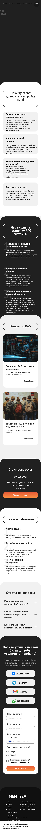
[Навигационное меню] (37, 4)
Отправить (20, 768)
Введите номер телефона (14, 736)
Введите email (14, 713)
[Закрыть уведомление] (39, 823)
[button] (20, 495)
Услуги (13, 4)
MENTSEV (17, 796)
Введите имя (13, 723)
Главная (5, 4)
